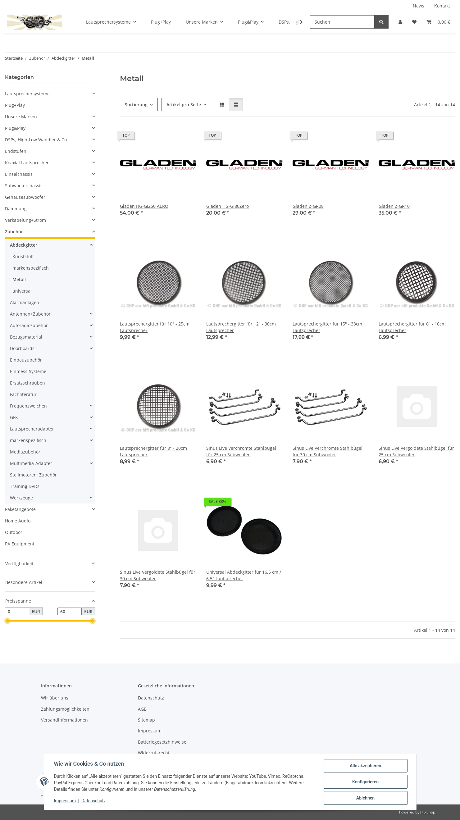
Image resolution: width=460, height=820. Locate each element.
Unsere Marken (21, 117)
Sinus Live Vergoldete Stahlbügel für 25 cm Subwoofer (416, 451)
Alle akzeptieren (365, 765)
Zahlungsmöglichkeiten (65, 709)
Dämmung (16, 209)
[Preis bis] (69, 612)
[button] (400, 22)
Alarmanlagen (24, 302)
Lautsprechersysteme (27, 94)
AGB (142, 709)
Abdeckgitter (23, 245)
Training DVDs (24, 486)
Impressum (65, 800)
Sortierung (136, 104)
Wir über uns (54, 698)
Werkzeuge (21, 498)
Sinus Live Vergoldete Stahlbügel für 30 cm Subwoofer (157, 575)
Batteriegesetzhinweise (162, 742)
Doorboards (22, 348)
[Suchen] (342, 22)
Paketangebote (20, 509)
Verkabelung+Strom (25, 220)
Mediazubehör (25, 452)
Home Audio (17, 521)
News (418, 6)
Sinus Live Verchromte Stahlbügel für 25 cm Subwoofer (241, 451)
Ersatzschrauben (27, 383)
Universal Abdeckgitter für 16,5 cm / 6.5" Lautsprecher (243, 575)
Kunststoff (23, 256)
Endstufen (15, 151)
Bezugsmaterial (26, 337)
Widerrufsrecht (154, 753)
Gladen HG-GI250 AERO (144, 206)
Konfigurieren (365, 781)
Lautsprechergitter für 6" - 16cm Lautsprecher (412, 327)
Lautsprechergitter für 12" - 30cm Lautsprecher (241, 327)
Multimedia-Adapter (31, 463)
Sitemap (146, 720)
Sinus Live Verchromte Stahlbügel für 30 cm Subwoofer (327, 451)
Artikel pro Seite (183, 104)
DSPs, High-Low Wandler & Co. (36, 140)
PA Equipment (19, 544)
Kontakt (442, 6)
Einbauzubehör (26, 360)
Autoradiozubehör (29, 325)
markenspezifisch (30, 268)
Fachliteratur (23, 394)
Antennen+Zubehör (30, 314)
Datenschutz (93, 800)
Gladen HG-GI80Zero (227, 206)
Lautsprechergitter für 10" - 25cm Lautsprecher (154, 327)
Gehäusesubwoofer (25, 197)
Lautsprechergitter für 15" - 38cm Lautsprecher (327, 327)
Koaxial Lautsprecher (27, 163)
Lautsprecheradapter (32, 429)
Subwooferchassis (24, 186)
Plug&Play (15, 128)
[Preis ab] (17, 612)
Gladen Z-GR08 (308, 206)
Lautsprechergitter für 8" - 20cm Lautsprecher (153, 451)
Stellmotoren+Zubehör (33, 475)
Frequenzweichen (28, 406)
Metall (19, 279)
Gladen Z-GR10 (394, 206)
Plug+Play (15, 105)
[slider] (7, 621)
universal (22, 291)
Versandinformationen (64, 720)
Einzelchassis (19, 174)
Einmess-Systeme (28, 371)
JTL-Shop (427, 812)
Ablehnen (365, 797)
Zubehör (14, 232)
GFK (14, 417)
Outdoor (13, 532)
